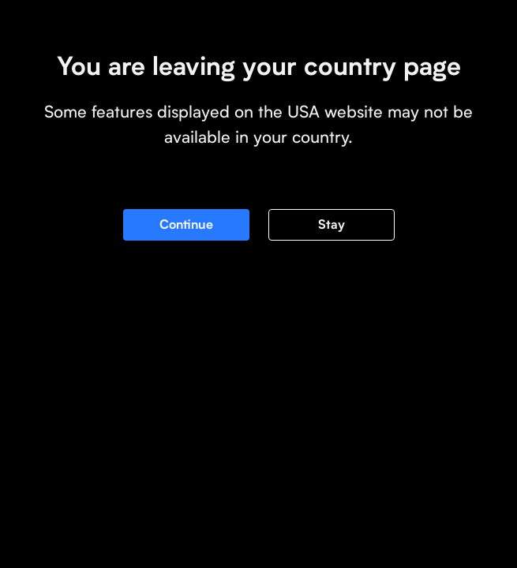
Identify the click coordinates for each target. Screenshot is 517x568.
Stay (331, 224)
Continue (186, 224)
